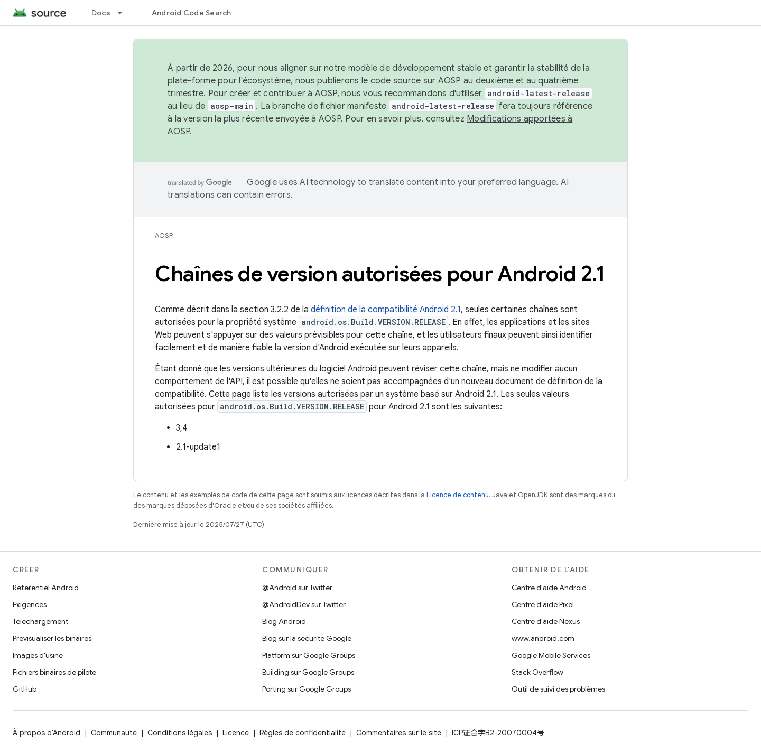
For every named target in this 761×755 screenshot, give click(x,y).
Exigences (30, 604)
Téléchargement (40, 621)
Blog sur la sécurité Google (306, 638)
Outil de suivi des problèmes (558, 689)
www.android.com (543, 638)
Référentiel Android (46, 587)
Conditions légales (179, 733)
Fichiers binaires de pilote (54, 672)
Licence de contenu (457, 494)
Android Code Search (191, 12)
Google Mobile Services (551, 655)
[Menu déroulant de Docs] (124, 12)
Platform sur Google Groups (308, 655)
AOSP (164, 235)
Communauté (114, 733)
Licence (235, 733)
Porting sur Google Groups (306, 689)
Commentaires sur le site (398, 733)
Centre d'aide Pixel (543, 604)
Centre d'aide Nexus (546, 621)
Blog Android (284, 621)
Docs (100, 12)
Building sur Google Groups (308, 672)
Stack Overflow (537, 672)
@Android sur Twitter (297, 587)
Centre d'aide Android (549, 587)
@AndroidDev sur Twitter (304, 604)
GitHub (24, 689)
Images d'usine (38, 655)
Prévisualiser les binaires (52, 638)
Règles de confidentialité (302, 733)
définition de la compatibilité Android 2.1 (386, 309)
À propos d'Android (46, 733)
